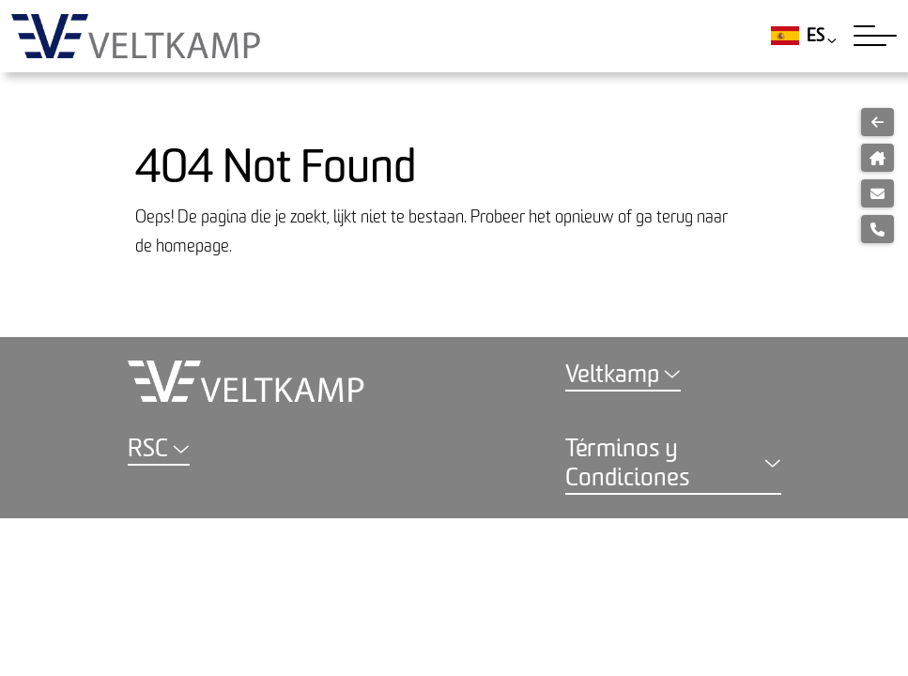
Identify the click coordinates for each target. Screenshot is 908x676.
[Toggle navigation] (875, 36)
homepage (192, 246)
